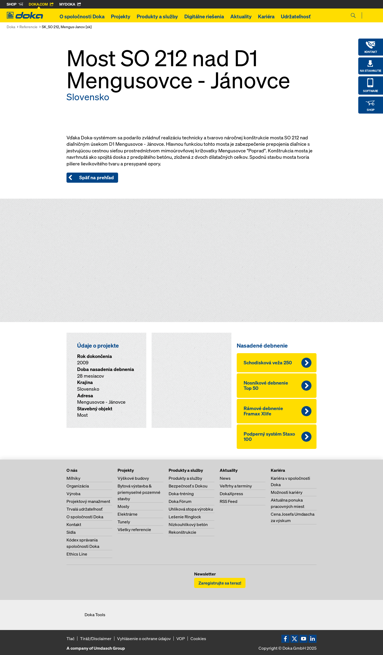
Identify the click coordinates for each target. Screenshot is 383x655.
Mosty (123, 506)
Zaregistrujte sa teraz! (219, 583)
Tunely (124, 522)
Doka (11, 26)
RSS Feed (228, 501)
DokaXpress (231, 494)
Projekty (120, 16)
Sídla (71, 532)
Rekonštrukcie (182, 532)
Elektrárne (128, 514)
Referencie (28, 26)
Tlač (70, 638)
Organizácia (77, 486)
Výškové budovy (133, 478)
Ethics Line (76, 554)
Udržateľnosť (296, 16)
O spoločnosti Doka (82, 16)
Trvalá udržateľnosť (84, 509)
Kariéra (266, 16)
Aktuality (241, 16)
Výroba (73, 494)
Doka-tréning (181, 494)
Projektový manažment (88, 501)
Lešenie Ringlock (185, 517)
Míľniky (73, 478)
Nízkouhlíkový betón (188, 524)
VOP (180, 638)
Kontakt (73, 524)
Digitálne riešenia (204, 16)
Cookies (198, 638)
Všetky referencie (134, 529)
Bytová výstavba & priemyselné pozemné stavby (139, 492)
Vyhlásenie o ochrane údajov (144, 638)
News (225, 478)
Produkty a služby (157, 16)
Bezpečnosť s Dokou (188, 486)
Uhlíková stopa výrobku (191, 509)
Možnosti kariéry (286, 492)
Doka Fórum (180, 501)
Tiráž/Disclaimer (95, 638)
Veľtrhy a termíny (236, 486)
